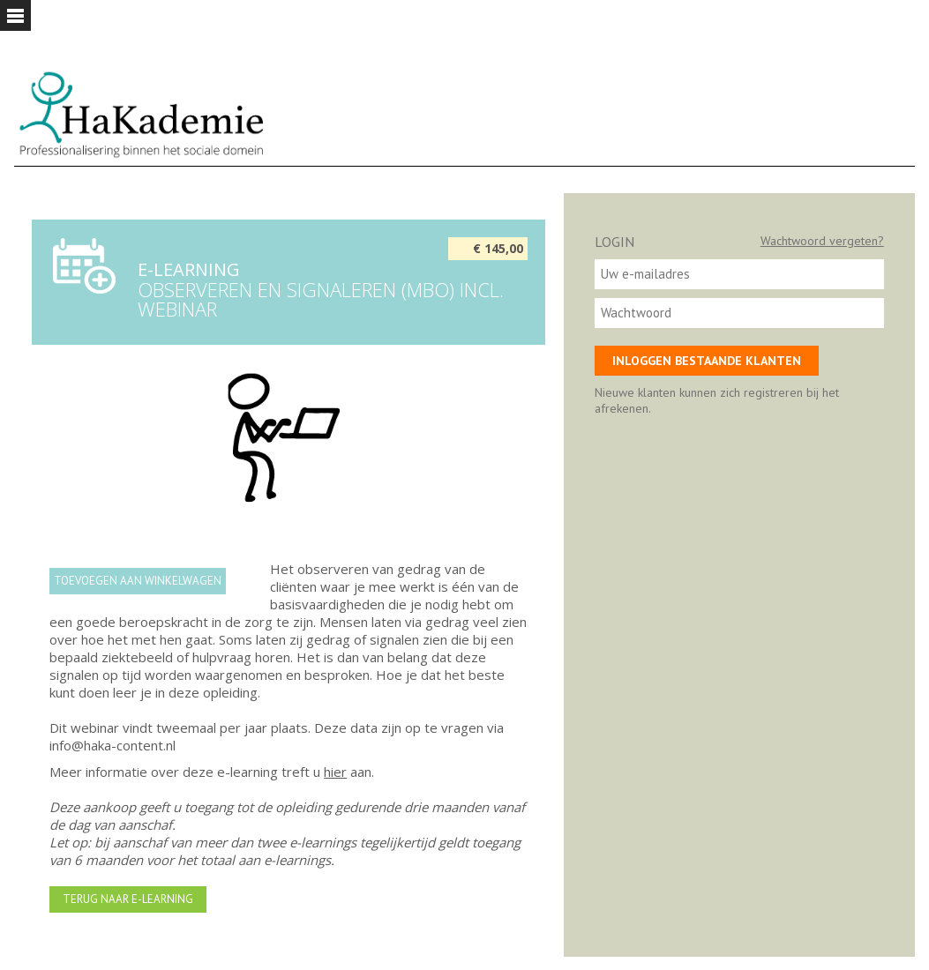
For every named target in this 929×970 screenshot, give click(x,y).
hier (335, 771)
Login (614, 241)
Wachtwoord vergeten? (822, 241)
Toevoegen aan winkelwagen (137, 580)
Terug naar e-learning (128, 899)
